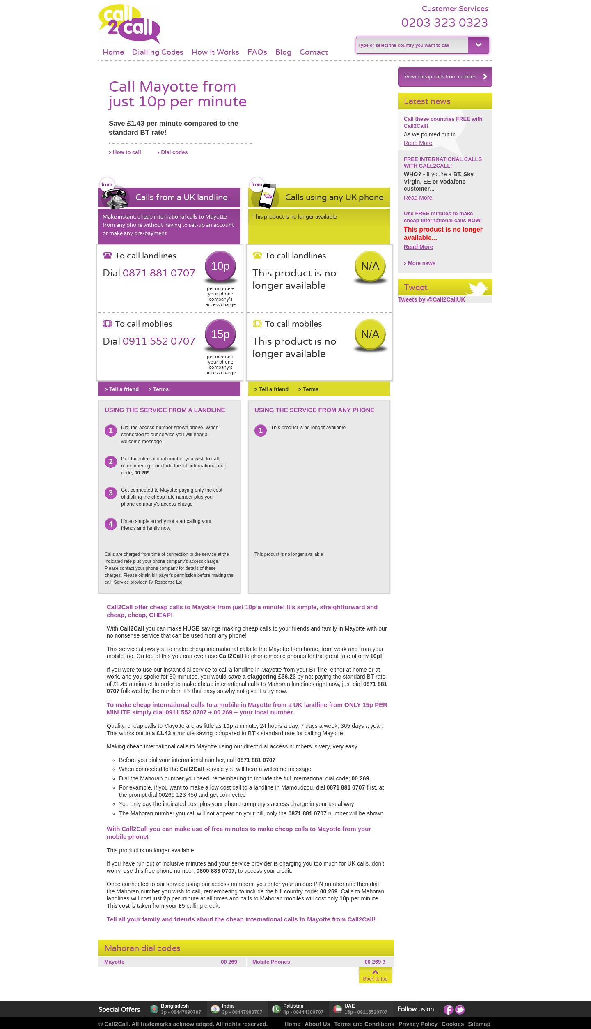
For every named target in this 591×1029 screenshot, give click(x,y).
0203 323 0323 (444, 23)
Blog (283, 52)
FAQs (257, 52)
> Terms (159, 389)
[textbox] (411, 45)
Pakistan (293, 1006)
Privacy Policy (418, 1024)
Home (113, 52)
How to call (127, 152)
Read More (418, 143)
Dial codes (174, 152)
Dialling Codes (157, 52)
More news (421, 263)
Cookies (453, 1024)
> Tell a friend (122, 389)
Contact (314, 52)
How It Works (215, 52)
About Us (317, 1024)
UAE (349, 1006)
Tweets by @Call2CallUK (431, 299)
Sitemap (479, 1024)
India (228, 1006)
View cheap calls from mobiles (446, 77)
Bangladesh (175, 1006)
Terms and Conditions (364, 1024)
